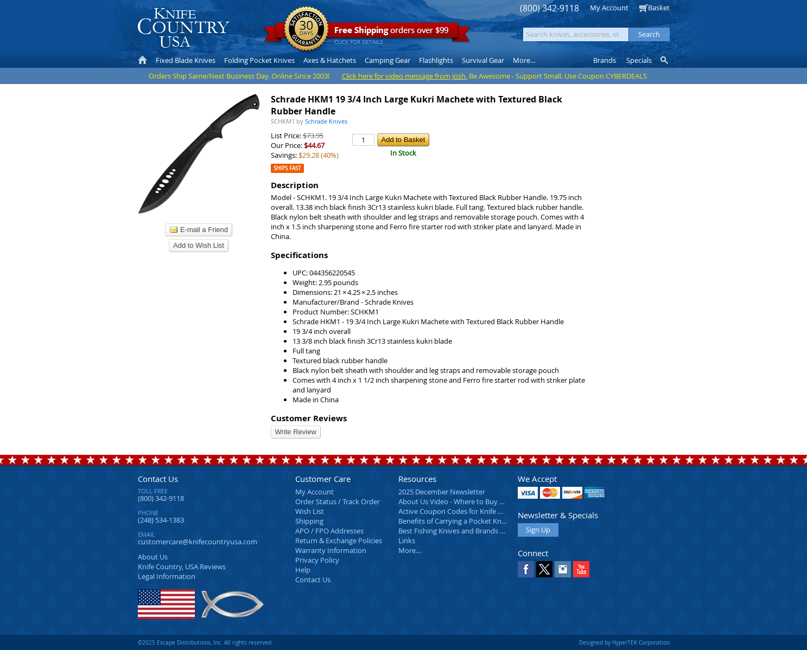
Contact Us (158, 478)
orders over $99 (367, 33)
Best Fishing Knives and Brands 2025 (456, 531)
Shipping (309, 521)
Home (142, 60)
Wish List (309, 511)
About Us (153, 557)
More (524, 60)
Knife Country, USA (183, 28)
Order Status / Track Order (337, 501)
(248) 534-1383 (161, 520)
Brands (604, 60)
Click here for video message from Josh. (404, 76)
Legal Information (166, 576)
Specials (639, 60)
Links (406, 540)
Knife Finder (665, 60)
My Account (609, 7)
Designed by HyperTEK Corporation (624, 642)
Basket (659, 7)
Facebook (526, 569)
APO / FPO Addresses (329, 531)
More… (409, 550)
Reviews (182, 566)
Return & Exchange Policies (338, 540)
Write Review (295, 432)
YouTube (581, 569)
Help (302, 570)
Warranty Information (330, 550)
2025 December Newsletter (441, 492)
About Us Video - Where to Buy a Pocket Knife (471, 501)
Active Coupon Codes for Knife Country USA (468, 511)
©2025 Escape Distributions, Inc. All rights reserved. (205, 642)
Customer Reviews (309, 418)
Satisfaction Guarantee (306, 29)
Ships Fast (287, 168)
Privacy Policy (317, 560)
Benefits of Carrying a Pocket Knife (453, 521)
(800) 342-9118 (549, 8)
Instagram (563, 569)
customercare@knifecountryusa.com (197, 541)
